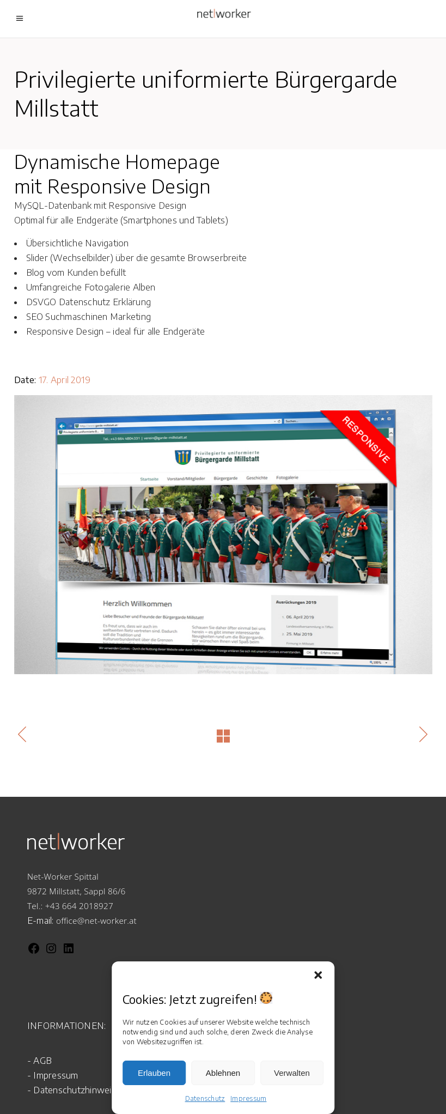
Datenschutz (205, 1098)
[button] (318, 975)
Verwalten (292, 1072)
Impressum (248, 1098)
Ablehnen (223, 1072)
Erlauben (154, 1072)
